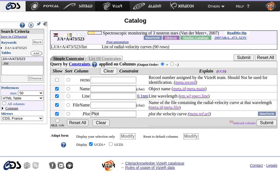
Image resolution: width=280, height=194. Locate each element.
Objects (171, 38)
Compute (11, 108)
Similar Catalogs (195, 38)
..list (22, 63)
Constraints (83, 64)
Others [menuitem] (214, 6)
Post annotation (117, 42)
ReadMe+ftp (237, 33)
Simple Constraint (68, 58)
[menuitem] (13, 6)
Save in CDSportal (14, 36)
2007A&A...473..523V (230, 38)
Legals (271, 165)
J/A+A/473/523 (22, 59)
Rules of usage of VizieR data (150, 167)
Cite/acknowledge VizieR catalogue (154, 163)
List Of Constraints (105, 58)
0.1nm (142, 96)
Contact (256, 165)
